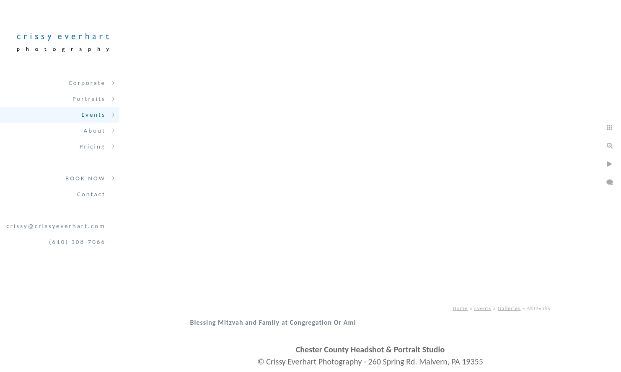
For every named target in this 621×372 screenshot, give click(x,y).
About (95, 130)
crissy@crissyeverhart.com (56, 226)
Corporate (87, 83)
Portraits (89, 99)
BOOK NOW (85, 178)
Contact (91, 194)
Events (93, 114)
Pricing (93, 146)
